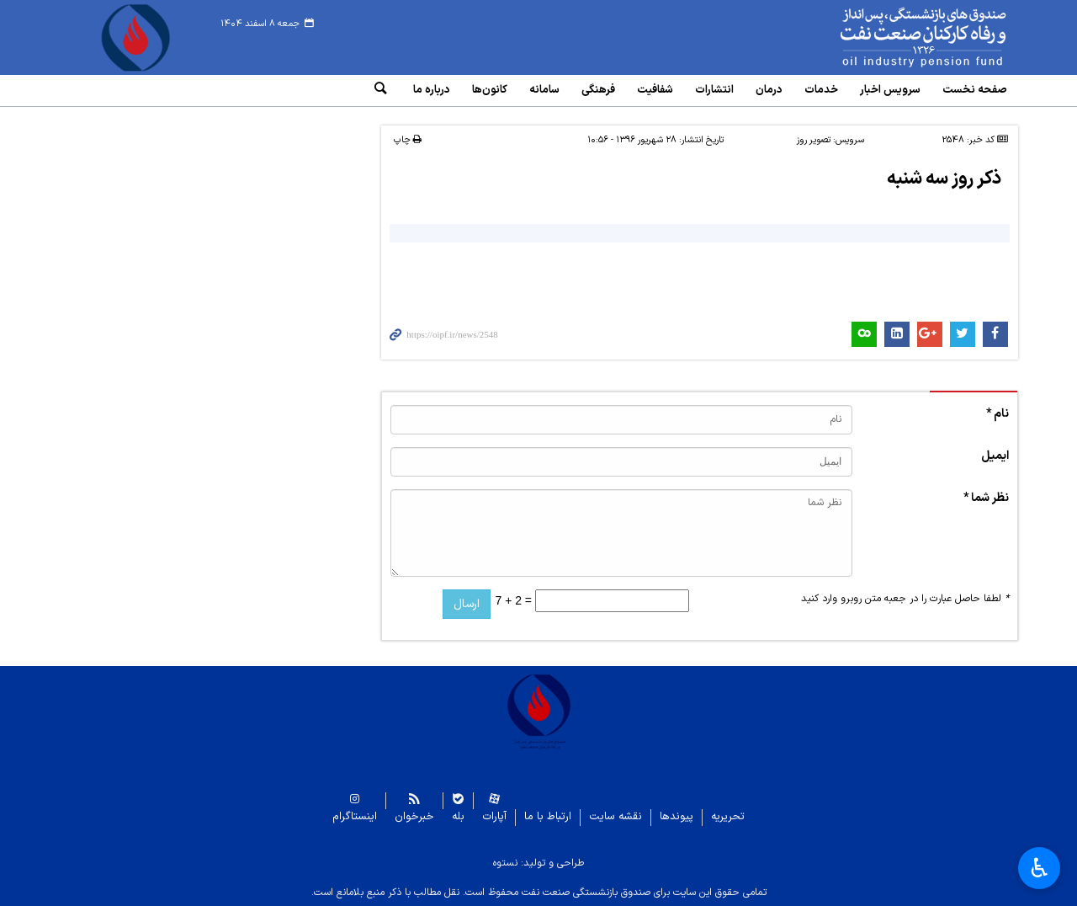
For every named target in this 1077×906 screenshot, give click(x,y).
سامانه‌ (544, 90)
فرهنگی (598, 90)
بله (458, 817)
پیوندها (676, 817)
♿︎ (1039, 868)
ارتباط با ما (547, 817)
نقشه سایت (615, 817)
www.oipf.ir (885, 38)
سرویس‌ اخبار (890, 90)
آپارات (494, 817)
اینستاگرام (354, 817)
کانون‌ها (489, 90)
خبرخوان (414, 817)
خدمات (821, 90)
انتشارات (714, 90)
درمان (769, 90)
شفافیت (655, 90)
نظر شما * (986, 498)
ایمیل (995, 456)
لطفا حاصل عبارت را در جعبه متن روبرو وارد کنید (905, 598)
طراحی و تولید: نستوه (538, 863)
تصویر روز (813, 140)
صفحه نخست (974, 90)
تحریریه (728, 817)
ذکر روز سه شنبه (944, 179)
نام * (997, 414)
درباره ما (431, 90)
